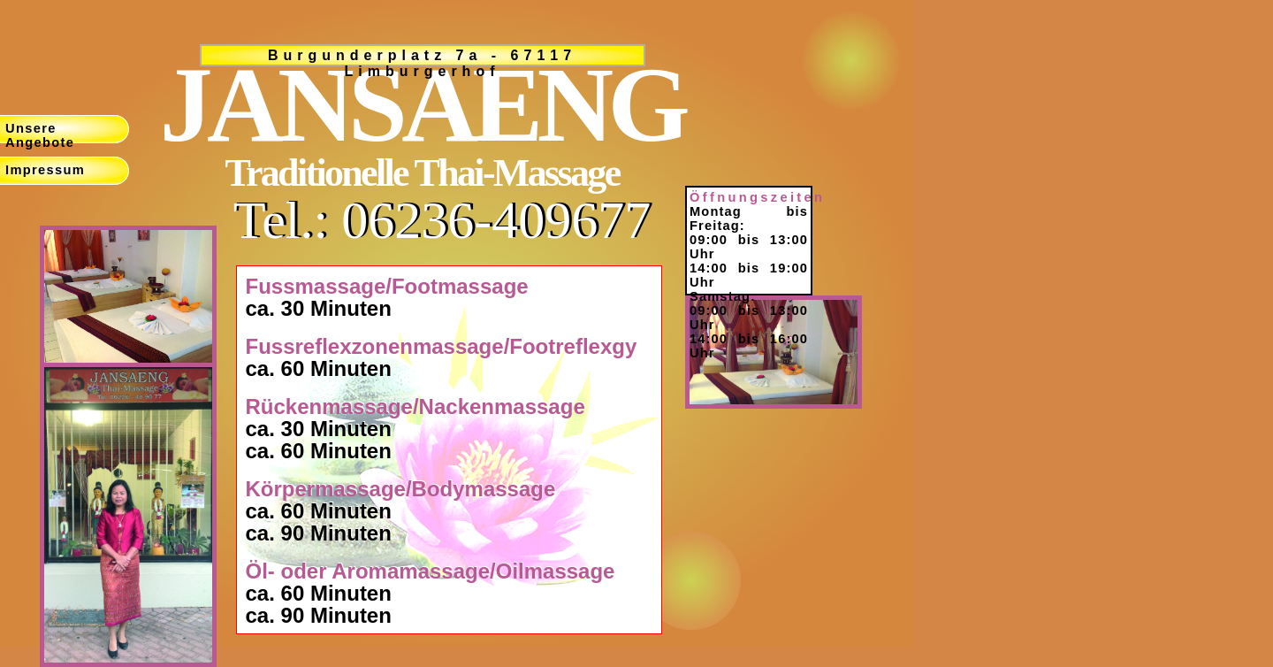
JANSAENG (422, 105)
